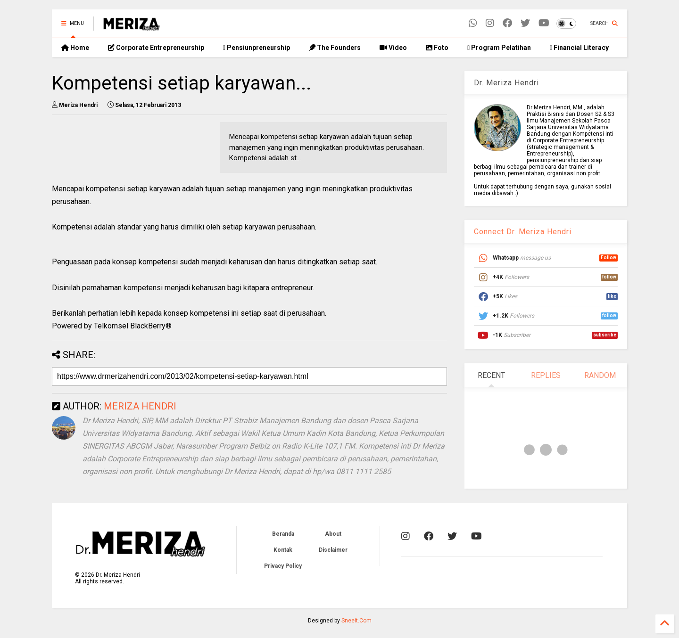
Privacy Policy (283, 566)
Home (75, 47)
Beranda (283, 534)
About (333, 534)
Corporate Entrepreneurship (156, 47)
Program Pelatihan (499, 47)
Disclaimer (333, 550)
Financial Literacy (579, 47)
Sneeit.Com (356, 620)
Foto (437, 47)
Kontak (282, 550)
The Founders (335, 47)
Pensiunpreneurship (256, 47)
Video (393, 47)
